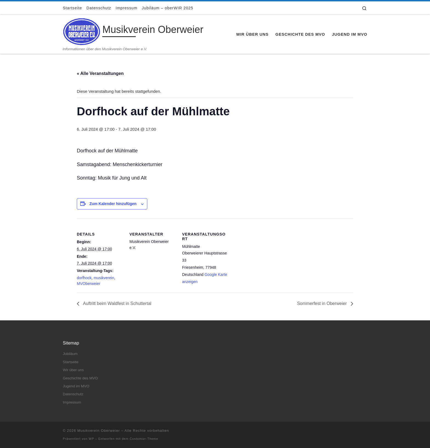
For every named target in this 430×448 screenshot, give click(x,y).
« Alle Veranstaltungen (100, 73)
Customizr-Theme (144, 438)
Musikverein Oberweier (98, 431)
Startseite (70, 362)
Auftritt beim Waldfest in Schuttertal (116, 303)
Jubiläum (70, 354)
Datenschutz (73, 394)
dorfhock (84, 278)
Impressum (72, 402)
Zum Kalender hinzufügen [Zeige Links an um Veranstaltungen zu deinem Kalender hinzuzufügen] (113, 203)
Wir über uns (73, 370)
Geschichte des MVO (80, 378)
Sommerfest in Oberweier (322, 303)
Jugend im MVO (76, 386)
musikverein (104, 278)
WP (91, 438)
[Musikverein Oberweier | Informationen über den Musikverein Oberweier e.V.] (81, 30)
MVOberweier (88, 283)
